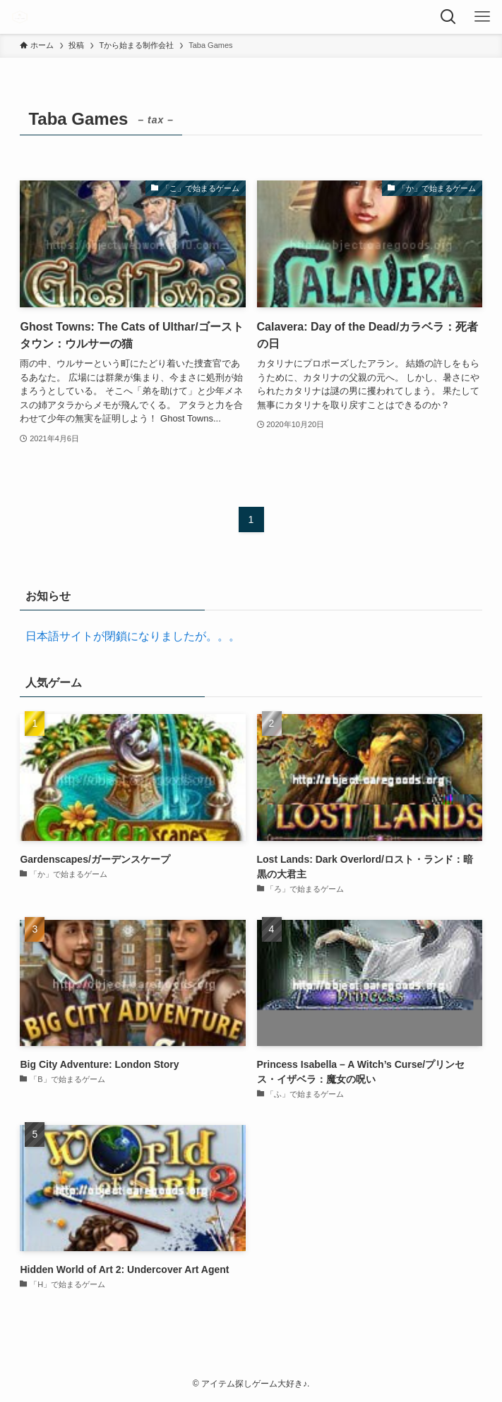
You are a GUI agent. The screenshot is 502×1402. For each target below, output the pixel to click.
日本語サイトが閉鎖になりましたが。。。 (130, 636)
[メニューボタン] (485, 17)
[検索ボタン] (451, 17)
